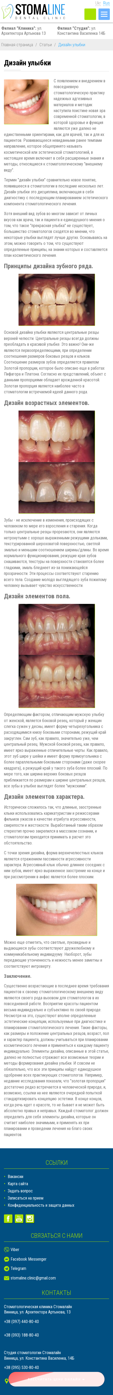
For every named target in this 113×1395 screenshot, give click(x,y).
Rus (106, 3)
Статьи (45, 44)
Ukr (98, 3)
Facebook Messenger (29, 1259)
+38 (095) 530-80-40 (21, 1367)
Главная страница (17, 44)
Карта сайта (18, 1183)
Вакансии (15, 1176)
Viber (15, 1249)
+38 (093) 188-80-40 (21, 1335)
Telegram (18, 1268)
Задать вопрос (20, 1190)
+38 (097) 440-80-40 (21, 1321)
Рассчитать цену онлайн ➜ (56, 1379)
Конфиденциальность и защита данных (41, 1205)
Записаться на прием (25, 1198)
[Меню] (104, 14)
